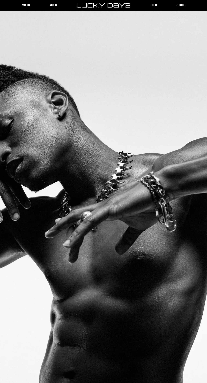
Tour (153, 5)
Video (53, 5)
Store (181, 5)
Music (26, 5)
